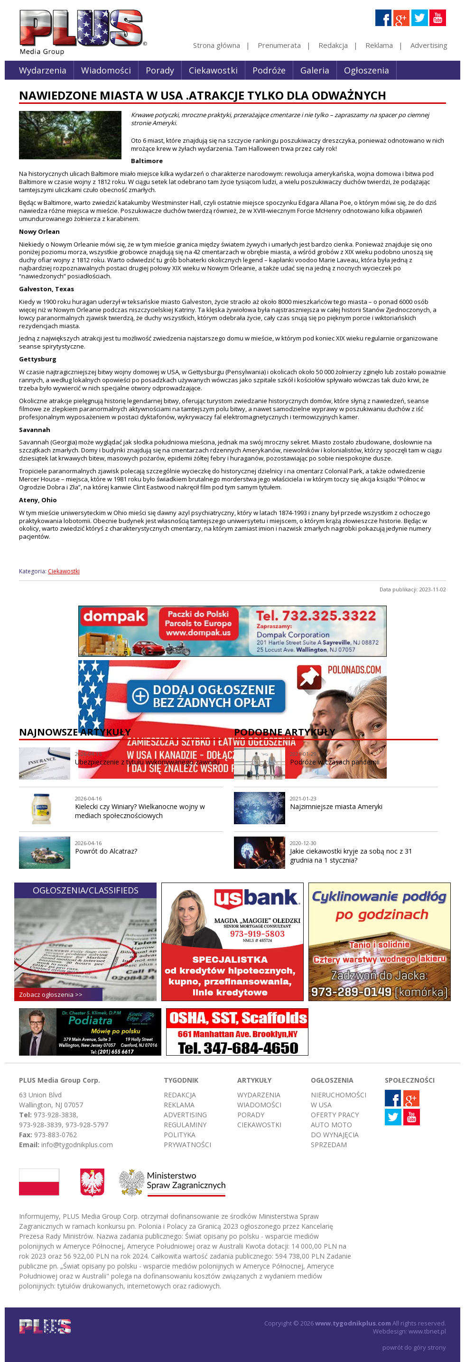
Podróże (269, 70)
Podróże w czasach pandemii (335, 761)
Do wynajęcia (335, 1134)
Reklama (379, 45)
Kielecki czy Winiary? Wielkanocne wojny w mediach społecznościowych (140, 811)
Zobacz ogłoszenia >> (51, 994)
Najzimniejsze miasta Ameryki (336, 806)
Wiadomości (106, 70)
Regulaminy (185, 1124)
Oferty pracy (335, 1114)
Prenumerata (279, 45)
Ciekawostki (213, 70)
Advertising (428, 45)
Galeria (314, 70)
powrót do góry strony (414, 1347)
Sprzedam (329, 1144)
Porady (160, 70)
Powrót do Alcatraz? (106, 851)
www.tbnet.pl (427, 1331)
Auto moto (331, 1124)
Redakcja (333, 45)
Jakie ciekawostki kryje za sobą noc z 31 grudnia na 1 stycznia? (351, 856)
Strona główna (216, 45)
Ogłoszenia (366, 70)
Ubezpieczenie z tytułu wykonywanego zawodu (147, 761)
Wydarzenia (42, 70)
